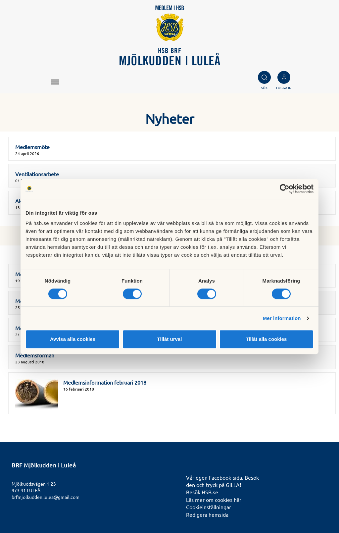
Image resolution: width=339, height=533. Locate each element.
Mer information (282, 318)
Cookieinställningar (208, 507)
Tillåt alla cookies (266, 339)
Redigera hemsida (207, 514)
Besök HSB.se (202, 492)
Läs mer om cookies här (213, 499)
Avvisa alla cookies (72, 339)
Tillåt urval (169, 339)
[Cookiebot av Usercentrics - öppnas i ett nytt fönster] (285, 189)
